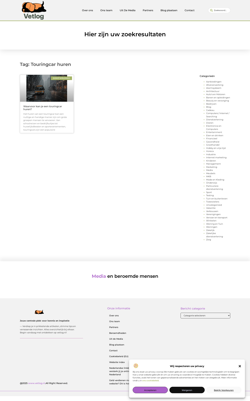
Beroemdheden (117, 338)
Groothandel (213, 149)
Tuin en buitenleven (217, 203)
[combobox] (219, 10)
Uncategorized (214, 209)
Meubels (210, 178)
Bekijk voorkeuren (224, 390)
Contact (189, 10)
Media (209, 175)
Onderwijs (211, 187)
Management (213, 168)
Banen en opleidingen (218, 102)
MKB (208, 181)
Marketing (211, 172)
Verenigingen (213, 219)
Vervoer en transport (216, 222)
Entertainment (214, 137)
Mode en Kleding (215, 184)
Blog (208, 111)
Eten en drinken (214, 140)
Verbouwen (212, 216)
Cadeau (210, 115)
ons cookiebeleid (150, 380)
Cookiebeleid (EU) (118, 361)
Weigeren (187, 390)
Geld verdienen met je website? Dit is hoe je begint (124, 387)
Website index (117, 367)
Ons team (106, 10)
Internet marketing (216, 162)
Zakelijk (210, 235)
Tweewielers (212, 206)
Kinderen (211, 165)
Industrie (211, 159)
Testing (210, 200)
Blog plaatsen (169, 10)
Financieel (211, 143)
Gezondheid (212, 146)
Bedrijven (211, 108)
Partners (148, 10)
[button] (239, 366)
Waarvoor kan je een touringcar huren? (42, 113)
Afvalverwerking (214, 89)
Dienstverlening (214, 124)
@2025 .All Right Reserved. (44, 388)
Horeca (210, 156)
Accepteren (150, 390)
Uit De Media (127, 10)
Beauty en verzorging (217, 105)
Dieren (209, 127)
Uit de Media (116, 343)
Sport (209, 197)
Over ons (87, 10)
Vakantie (211, 213)
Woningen (211, 231)
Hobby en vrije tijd (216, 153)
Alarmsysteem (213, 93)
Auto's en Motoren (215, 99)
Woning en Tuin (214, 228)
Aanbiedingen (214, 86)
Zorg (208, 244)
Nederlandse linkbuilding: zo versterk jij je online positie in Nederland (125, 376)
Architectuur (212, 96)
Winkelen (211, 225)
